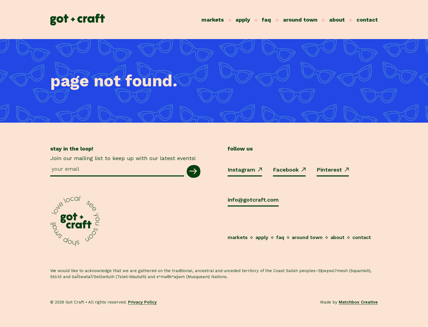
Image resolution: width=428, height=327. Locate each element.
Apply (243, 19)
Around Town (300, 19)
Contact (367, 19)
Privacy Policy (142, 302)
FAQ (266, 19)
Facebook (289, 169)
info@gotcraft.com (253, 199)
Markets (212, 19)
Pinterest (333, 169)
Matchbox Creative (358, 302)
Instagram (245, 169)
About (337, 19)
